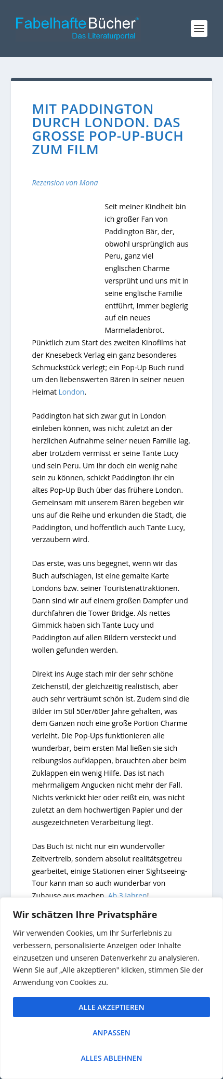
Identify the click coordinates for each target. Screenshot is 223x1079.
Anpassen (111, 1032)
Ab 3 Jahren (127, 895)
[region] (111, 988)
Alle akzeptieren (111, 1007)
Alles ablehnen (111, 1058)
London (72, 392)
